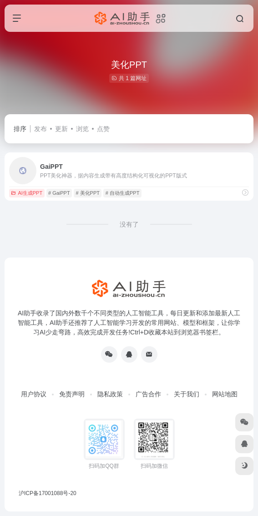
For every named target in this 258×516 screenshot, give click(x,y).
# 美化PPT (88, 193)
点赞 (103, 128)
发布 (40, 128)
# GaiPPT (59, 193)
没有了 (129, 224)
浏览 (82, 128)
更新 (61, 128)
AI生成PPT (26, 193)
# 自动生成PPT (123, 193)
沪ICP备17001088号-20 (47, 493)
